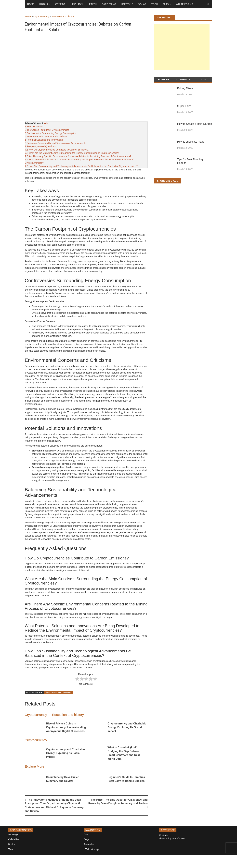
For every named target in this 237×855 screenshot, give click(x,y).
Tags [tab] (202, 79)
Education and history (63, 16)
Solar (142, 4)
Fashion (77, 4)
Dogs (86, 839)
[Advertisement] (182, 50)
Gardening (109, 4)
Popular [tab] (163, 79)
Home (30, 4)
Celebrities (13, 839)
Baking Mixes (185, 88)
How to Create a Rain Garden (194, 123)
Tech (154, 4)
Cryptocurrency (41, 16)
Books (43, 4)
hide (45, 123)
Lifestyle (127, 4)
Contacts (163, 835)
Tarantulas (89, 844)
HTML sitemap (91, 849)
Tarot (10, 849)
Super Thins (184, 106)
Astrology (13, 834)
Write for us (184, 4)
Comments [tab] (183, 79)
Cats (86, 834)
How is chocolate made (190, 141)
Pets (166, 4)
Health (92, 4)
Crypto (60, 4)
